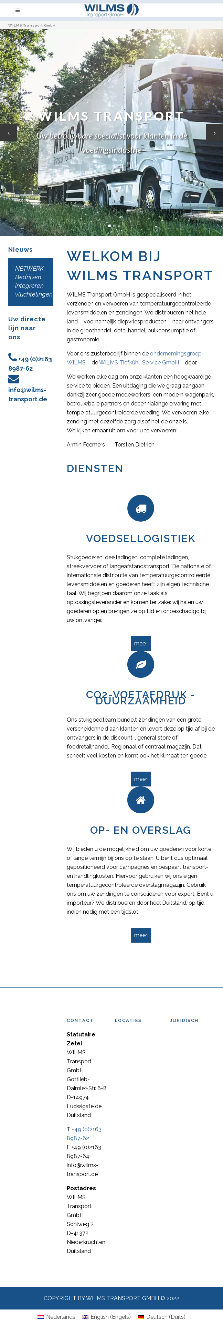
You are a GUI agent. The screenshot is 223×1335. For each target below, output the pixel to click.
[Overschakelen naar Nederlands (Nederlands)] (56, 1317)
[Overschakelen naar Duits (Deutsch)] (161, 1317)
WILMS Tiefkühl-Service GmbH (139, 362)
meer (140, 643)
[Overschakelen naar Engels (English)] (106, 1317)
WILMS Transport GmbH (32, 25)
